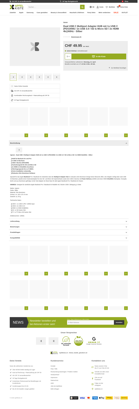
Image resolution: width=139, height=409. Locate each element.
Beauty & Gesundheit (58, 12)
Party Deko (91, 12)
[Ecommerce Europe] (53, 341)
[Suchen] (82, 7)
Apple (21, 12)
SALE (116, 13)
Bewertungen (68, 227)
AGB (52, 383)
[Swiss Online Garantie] (41, 341)
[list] (35, 46)
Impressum (54, 377)
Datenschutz (54, 380)
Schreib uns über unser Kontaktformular (102, 373)
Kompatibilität (68, 238)
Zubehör (13, 12)
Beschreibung (68, 143)
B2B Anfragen (55, 389)
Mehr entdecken (104, 12)
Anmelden (119, 322)
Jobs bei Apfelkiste (56, 386)
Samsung (30, 12)
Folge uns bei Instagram (99, 384)
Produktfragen (68, 232)
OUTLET (125, 12)
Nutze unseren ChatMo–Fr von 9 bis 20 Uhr (102, 367)
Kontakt (53, 366)
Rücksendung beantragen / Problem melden (64, 372)
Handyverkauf (55, 374)
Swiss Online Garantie (21, 86)
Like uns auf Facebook (98, 378)
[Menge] (68, 56)
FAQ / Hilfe (54, 369)
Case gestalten (42, 12)
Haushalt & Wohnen (77, 12)
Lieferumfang (68, 221)
